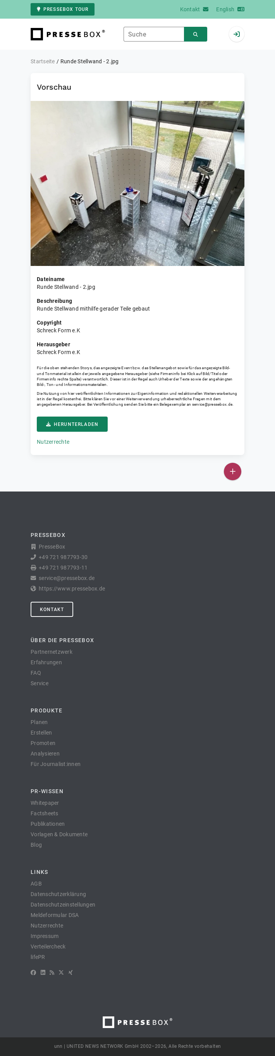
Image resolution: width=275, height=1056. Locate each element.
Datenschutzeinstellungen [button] (63, 904)
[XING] (71, 972)
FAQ (36, 673)
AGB (36, 884)
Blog (36, 845)
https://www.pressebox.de (72, 588)
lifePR (38, 957)
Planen (39, 722)
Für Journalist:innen (56, 764)
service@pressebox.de (212, 404)
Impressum (44, 936)
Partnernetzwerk (51, 652)
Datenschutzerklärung (58, 894)
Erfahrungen (46, 662)
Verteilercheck (48, 946)
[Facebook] (33, 972)
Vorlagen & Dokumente (59, 834)
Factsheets (44, 813)
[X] (61, 972)
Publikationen (48, 824)
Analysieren (45, 753)
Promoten (43, 743)
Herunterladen (72, 424)
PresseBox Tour (62, 9)
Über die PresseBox (62, 640)
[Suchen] (195, 34)
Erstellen (41, 732)
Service (39, 683)
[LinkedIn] (43, 972)
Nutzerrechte (53, 442)
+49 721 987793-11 (63, 567)
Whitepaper (45, 803)
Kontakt (52, 609)
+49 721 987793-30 (63, 557)
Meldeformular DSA (55, 915)
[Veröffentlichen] (232, 471)
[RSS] (52, 972)
